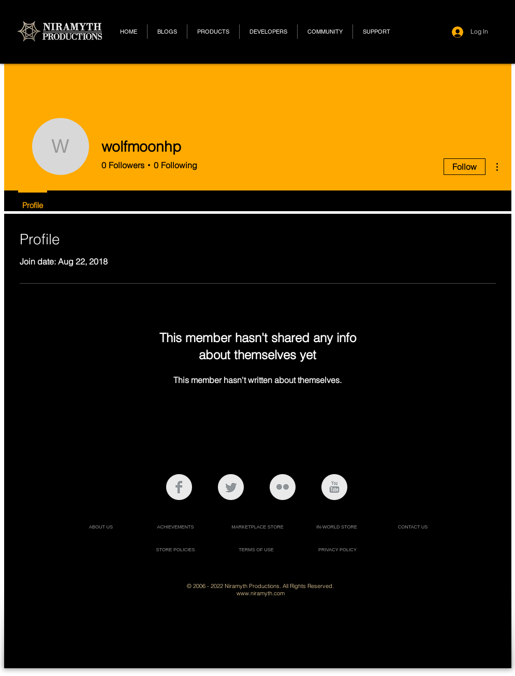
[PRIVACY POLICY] (337, 550)
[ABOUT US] (101, 527)
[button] (213, 31)
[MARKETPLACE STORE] (257, 527)
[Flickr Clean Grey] (283, 487)
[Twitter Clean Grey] (231, 487)
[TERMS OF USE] (256, 550)
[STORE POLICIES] (175, 550)
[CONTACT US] (413, 527)
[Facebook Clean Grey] (179, 487)
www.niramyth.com (261, 593)
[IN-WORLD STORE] (337, 527)
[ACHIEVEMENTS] (175, 527)
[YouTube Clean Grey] (334, 487)
